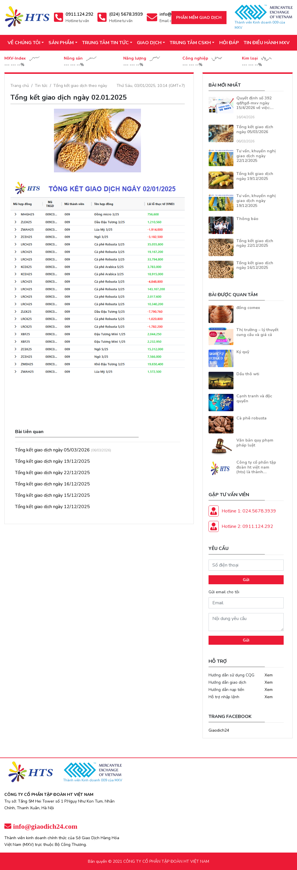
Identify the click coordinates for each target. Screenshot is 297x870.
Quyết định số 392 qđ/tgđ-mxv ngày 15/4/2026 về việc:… (255, 103)
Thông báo (247, 218)
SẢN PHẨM (61, 43)
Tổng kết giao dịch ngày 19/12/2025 (52, 461)
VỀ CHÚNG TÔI (24, 43)
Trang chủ (19, 85)
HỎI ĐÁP (229, 43)
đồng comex (248, 307)
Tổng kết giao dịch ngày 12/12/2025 (52, 506)
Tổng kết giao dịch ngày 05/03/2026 (52, 450)
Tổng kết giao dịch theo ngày (80, 85)
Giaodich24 (219, 730)
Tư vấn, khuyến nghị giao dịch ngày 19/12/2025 (256, 200)
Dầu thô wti (247, 374)
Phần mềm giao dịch (199, 17)
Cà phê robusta (251, 418)
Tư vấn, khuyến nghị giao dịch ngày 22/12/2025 (256, 156)
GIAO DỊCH (149, 43)
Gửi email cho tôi (224, 592)
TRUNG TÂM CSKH (190, 43)
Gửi (246, 580)
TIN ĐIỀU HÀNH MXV (266, 43)
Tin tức (41, 85)
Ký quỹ (242, 352)
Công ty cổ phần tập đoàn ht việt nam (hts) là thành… (256, 467)
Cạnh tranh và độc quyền (254, 398)
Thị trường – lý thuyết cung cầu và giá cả (257, 332)
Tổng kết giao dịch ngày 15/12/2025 (52, 495)
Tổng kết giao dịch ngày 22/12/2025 (52, 472)
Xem (269, 675)
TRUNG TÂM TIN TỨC (105, 43)
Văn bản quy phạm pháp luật (254, 442)
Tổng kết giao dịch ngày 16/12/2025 (52, 484)
